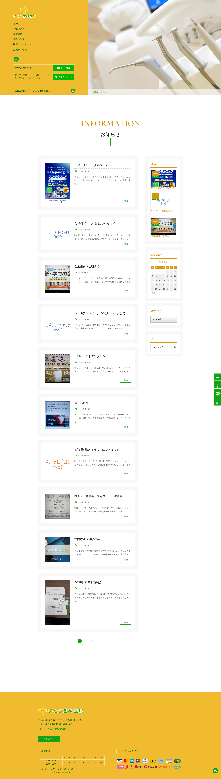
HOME (95, 92)
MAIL (49, 738)
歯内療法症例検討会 (87, 539)
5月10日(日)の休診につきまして (94, 223)
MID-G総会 (81, 402)
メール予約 (217, 384)
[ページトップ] (215, 772)
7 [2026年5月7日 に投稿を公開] (163, 276)
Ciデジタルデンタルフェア (91, 165)
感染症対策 (19, 39)
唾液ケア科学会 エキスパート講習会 (98, 496)
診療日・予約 (20, 49)
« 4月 (152, 293)
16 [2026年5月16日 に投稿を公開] (171, 280)
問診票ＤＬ (217, 402)
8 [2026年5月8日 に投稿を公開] (167, 276)
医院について (20, 44)
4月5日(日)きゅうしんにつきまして (96, 449)
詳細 (126, 201)
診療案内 (17, 34)
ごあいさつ (19, 29)
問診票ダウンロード (64, 77)
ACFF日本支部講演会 (88, 582)
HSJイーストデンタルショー (92, 356)
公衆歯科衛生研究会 (87, 266)
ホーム (16, 23)
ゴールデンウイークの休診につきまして (99, 313)
